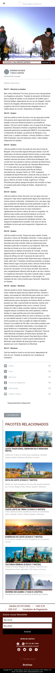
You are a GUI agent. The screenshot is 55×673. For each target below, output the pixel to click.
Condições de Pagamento (35, 609)
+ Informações (12, 415)
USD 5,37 (12, 609)
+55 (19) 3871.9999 (30, 643)
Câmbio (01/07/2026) (19, 606)
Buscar (46, 62)
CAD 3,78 (40, 606)
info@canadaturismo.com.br (27, 646)
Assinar (27, 631)
